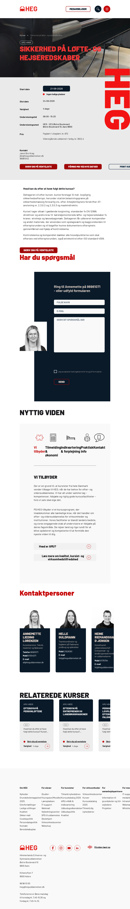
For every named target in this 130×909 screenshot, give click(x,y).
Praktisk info (87, 443)
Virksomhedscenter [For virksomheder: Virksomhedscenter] (92, 794)
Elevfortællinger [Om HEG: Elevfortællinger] (28, 804)
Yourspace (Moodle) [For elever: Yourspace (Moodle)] (51, 797)
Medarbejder (78, 9)
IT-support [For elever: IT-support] (47, 804)
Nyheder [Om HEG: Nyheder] (24, 794)
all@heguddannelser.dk (33, 662)
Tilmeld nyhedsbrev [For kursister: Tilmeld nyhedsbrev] (71, 794)
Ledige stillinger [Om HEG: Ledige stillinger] (28, 808)
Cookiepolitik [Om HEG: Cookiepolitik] (26, 818)
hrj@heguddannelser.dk (105, 667)
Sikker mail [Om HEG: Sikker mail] (25, 815)
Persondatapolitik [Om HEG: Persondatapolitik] (28, 822)
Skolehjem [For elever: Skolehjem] (47, 818)
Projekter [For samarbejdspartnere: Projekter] (106, 808)
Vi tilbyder (39, 443)
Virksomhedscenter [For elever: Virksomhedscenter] (51, 822)
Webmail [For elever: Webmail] (46, 808)
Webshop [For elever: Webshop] (46, 825)
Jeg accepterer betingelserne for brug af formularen (80, 371)
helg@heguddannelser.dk (70, 658)
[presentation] (75, 361)
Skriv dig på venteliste (38, 166)
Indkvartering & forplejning (71, 443)
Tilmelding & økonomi (53, 445)
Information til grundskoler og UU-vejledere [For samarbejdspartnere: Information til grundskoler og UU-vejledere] (111, 801)
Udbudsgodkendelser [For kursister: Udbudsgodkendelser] (72, 808)
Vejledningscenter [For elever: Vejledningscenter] (51, 811)
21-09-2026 (56, 88)
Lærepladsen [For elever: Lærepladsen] (48, 801)
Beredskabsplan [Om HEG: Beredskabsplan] (28, 829)
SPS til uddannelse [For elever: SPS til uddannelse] (51, 815)
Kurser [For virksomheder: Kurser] (86, 797)
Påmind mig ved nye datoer (83, 166)
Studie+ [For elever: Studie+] (45, 794)
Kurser (22, 35)
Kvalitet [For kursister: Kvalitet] (65, 815)
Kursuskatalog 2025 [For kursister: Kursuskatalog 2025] (71, 797)
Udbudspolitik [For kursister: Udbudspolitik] (68, 811)
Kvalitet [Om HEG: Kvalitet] (23, 811)
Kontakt (99, 441)
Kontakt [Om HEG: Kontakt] (24, 825)
